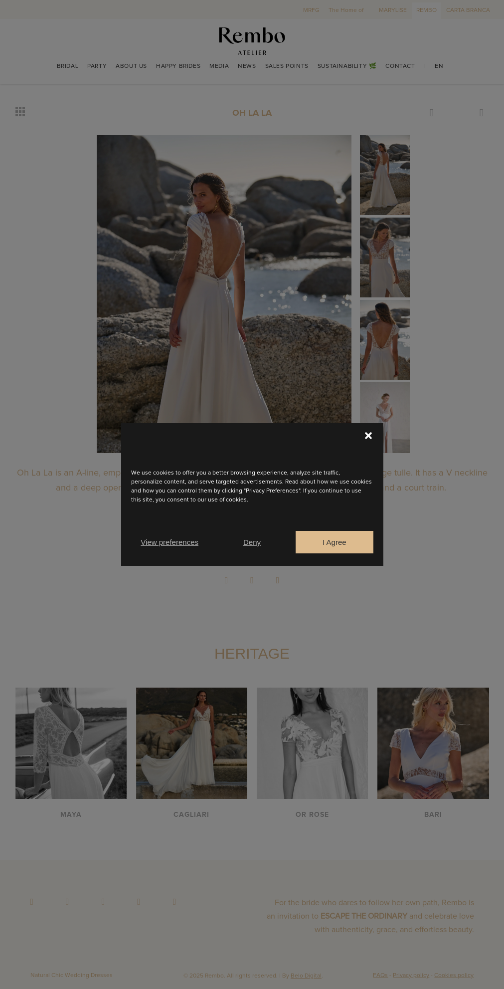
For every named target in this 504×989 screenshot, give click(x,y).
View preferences (169, 542)
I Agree (334, 542)
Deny (252, 542)
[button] (368, 436)
